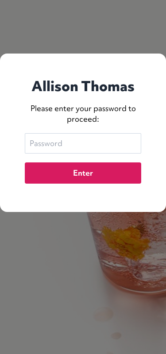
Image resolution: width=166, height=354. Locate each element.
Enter (83, 173)
